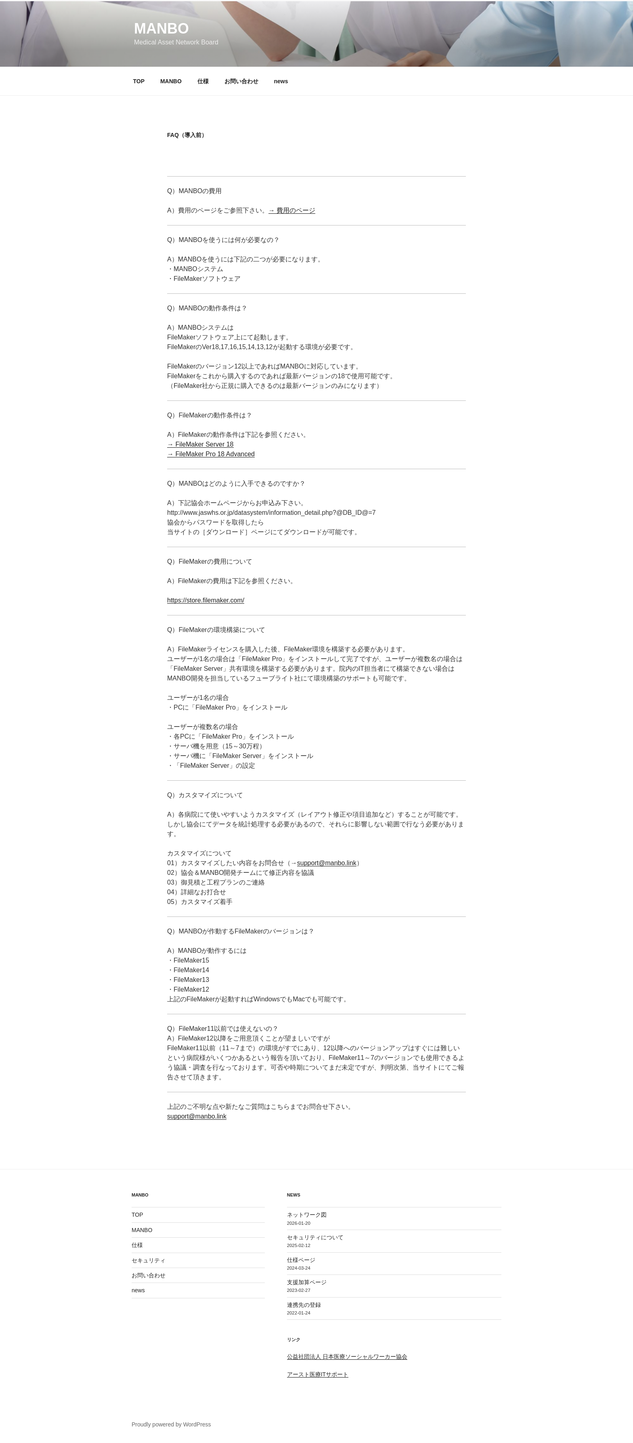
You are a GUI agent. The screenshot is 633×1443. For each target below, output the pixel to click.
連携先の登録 (304, 1305)
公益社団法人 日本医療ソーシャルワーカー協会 (347, 1356)
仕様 (203, 81)
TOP (139, 81)
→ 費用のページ (291, 210)
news (281, 81)
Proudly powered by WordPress (171, 1424)
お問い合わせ (241, 81)
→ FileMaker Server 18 (200, 444)
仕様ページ (301, 1260)
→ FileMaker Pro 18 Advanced (211, 454)
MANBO (161, 28)
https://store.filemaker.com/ (205, 600)
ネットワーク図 (307, 1214)
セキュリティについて (315, 1237)
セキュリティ (149, 1260)
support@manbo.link (326, 862)
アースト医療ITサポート (317, 1374)
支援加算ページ (307, 1282)
